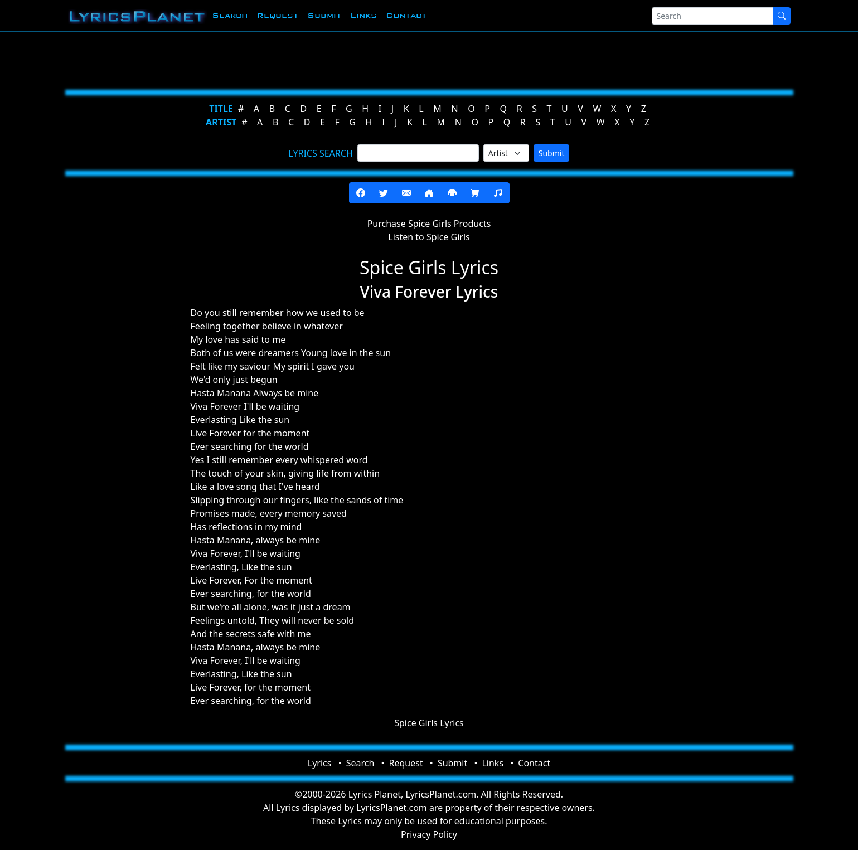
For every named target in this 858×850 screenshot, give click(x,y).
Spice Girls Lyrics (429, 723)
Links (363, 15)
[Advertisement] (374, 58)
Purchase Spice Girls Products (429, 223)
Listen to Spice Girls (428, 237)
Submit (324, 15)
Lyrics (320, 763)
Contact (406, 15)
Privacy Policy (429, 834)
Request (277, 15)
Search (230, 15)
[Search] (712, 16)
